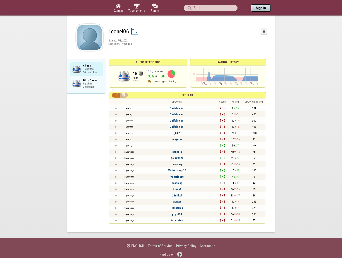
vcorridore (177, 176)
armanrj (177, 164)
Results (187, 95)
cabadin (177, 151)
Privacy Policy (186, 246)
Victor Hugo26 (177, 170)
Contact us (207, 246)
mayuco (177, 139)
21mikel (177, 195)
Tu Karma (177, 208)
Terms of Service (160, 246)
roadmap (177, 183)
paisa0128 (177, 158)
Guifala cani (177, 108)
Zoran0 (177, 189)
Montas (177, 201)
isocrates (177, 220)
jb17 (177, 133)
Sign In (261, 8)
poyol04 (177, 214)
